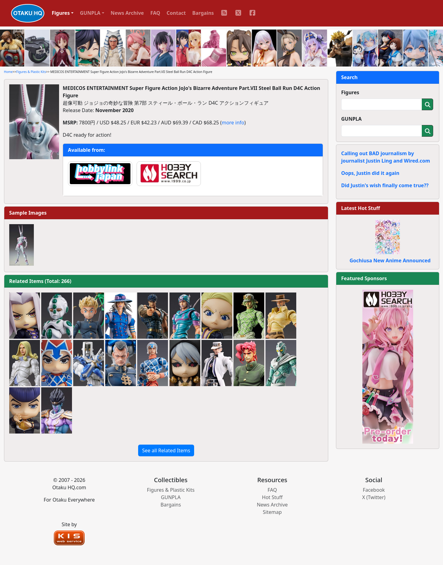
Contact (176, 13)
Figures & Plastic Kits (31, 72)
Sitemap (272, 512)
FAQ (155, 13)
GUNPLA (351, 118)
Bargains (203, 13)
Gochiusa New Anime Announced (389, 260)
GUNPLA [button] (90, 13)
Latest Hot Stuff (360, 208)
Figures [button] (61, 13)
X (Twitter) (373, 497)
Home (8, 72)
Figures (350, 92)
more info (233, 122)
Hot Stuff (272, 497)
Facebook (374, 489)
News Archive (127, 13)
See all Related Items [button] (166, 450)
